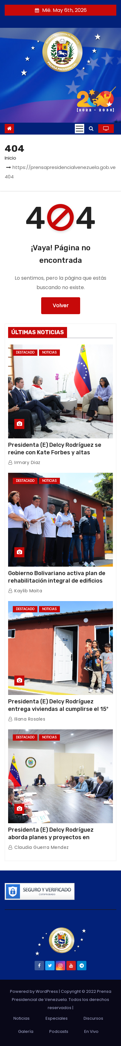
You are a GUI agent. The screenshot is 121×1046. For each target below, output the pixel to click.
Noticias (49, 352)
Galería (25, 1031)
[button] (91, 128)
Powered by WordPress (34, 991)
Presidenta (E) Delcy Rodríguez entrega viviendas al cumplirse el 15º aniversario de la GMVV (58, 709)
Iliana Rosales (26, 719)
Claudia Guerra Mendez (38, 847)
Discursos (93, 1018)
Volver (61, 305)
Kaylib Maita (25, 591)
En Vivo (91, 1031)
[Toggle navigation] (79, 129)
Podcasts (58, 1031)
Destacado (25, 352)
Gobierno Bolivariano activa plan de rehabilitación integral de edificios (56, 577)
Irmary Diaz (24, 462)
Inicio (10, 158)
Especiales (57, 1018)
